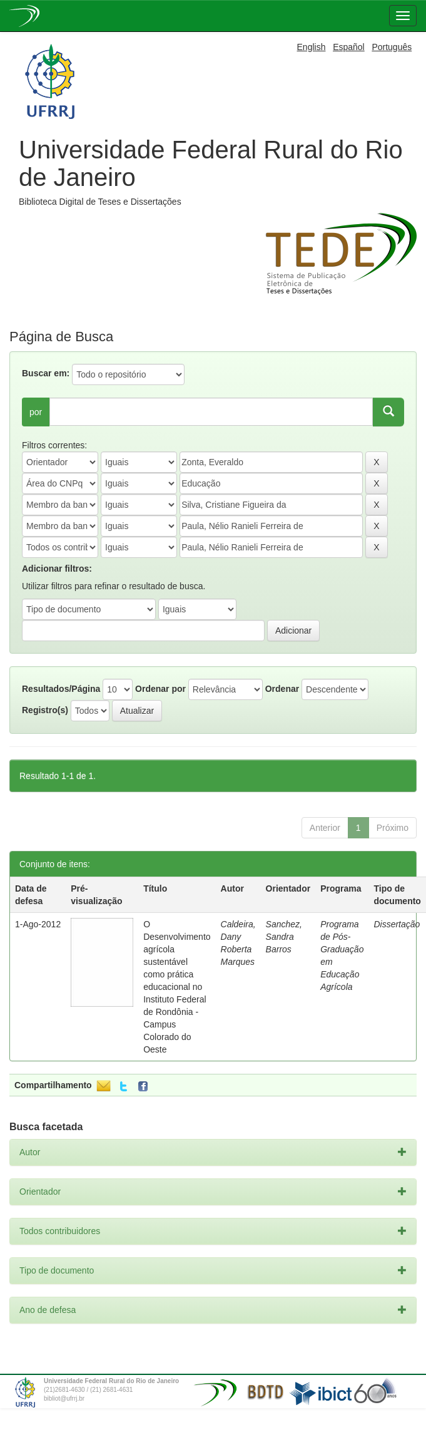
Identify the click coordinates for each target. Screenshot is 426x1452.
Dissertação (396, 924)
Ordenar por (160, 689)
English (311, 47)
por (35, 412)
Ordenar (282, 689)
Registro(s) (45, 710)
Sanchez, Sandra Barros (284, 936)
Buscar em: (45, 373)
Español (349, 47)
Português (392, 47)
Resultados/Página (61, 689)
